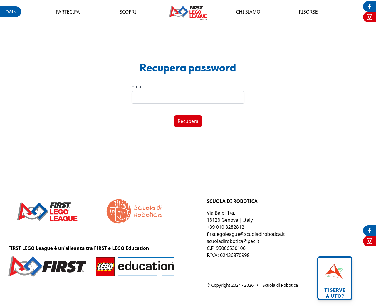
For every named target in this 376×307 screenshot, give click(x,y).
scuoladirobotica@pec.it (233, 241)
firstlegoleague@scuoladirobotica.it (246, 234)
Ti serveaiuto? (335, 278)
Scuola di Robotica (280, 285)
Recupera (188, 121)
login (10, 11)
